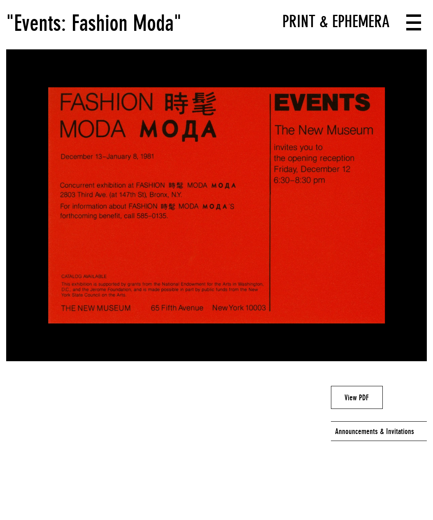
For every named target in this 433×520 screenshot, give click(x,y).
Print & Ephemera (336, 21)
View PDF (357, 397)
